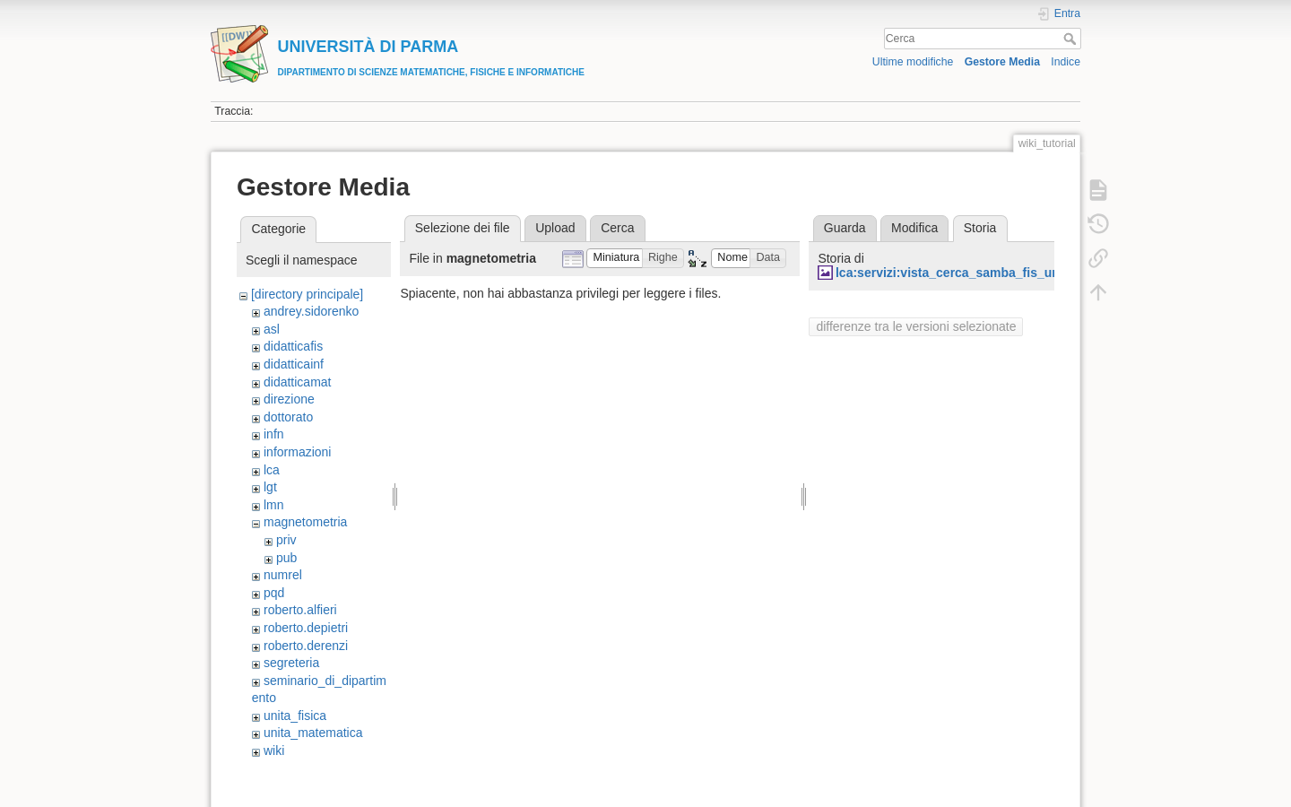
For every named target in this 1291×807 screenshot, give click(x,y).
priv (286, 540)
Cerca (1071, 38)
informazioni (297, 452)
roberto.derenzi (306, 645)
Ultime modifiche (913, 62)
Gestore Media (1002, 62)
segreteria (291, 662)
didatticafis (293, 346)
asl (272, 329)
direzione (289, 399)
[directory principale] (307, 294)
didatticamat (297, 382)
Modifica (914, 228)
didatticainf (294, 364)
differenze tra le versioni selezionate (916, 326)
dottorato (288, 417)
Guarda (845, 228)
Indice (1065, 62)
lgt (270, 487)
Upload (555, 228)
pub (286, 558)
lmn (274, 505)
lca (272, 470)
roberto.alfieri (300, 610)
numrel (283, 575)
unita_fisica (295, 715)
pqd (274, 593)
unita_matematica (313, 732)
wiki (274, 750)
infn (274, 434)
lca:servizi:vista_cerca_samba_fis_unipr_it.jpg (974, 272)
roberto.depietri (306, 627)
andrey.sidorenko (311, 311)
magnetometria (305, 522)
